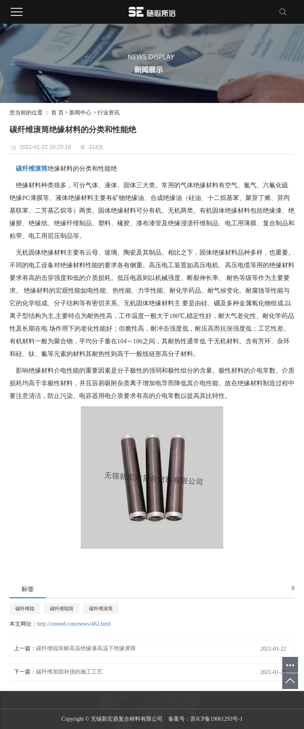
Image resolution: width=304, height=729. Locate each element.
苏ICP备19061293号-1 (216, 719)
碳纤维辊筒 (62, 608)
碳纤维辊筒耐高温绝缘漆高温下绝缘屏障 (86, 648)
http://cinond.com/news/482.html (74, 624)
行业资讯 (108, 113)
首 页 (57, 113)
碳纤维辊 (24, 608)
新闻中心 (80, 113)
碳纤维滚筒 (101, 608)
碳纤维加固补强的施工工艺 (69, 672)
